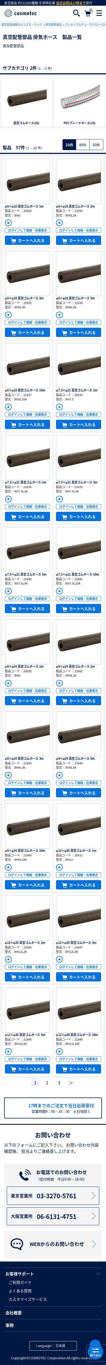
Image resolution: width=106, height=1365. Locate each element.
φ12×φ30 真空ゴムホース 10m (77, 1034)
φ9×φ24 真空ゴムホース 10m (25, 850)
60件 (96, 144)
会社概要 (13, 1313)
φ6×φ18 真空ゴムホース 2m (75, 206)
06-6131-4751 (54, 1216)
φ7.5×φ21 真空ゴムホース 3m (77, 482)
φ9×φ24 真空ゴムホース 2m (75, 666)
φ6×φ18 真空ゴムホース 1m (24, 206)
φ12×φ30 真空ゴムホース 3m (76, 942)
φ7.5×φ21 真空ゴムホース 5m (26, 574)
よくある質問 (20, 1290)
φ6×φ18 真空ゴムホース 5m (75, 298)
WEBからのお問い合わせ (54, 1244)
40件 (82, 144)
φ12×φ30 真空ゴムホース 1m (76, 850)
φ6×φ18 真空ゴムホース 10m (25, 390)
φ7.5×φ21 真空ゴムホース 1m (77, 390)
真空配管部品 (53, 24)
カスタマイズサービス (28, 1299)
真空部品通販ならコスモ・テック (22, 24)
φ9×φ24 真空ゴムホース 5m (75, 758)
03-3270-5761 (54, 1195)
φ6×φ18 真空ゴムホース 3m (24, 298)
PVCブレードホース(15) (79, 123)
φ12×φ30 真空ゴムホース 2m (25, 942)
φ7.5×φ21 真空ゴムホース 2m (26, 482)
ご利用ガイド (20, 1282)
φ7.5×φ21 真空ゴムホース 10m (77, 574)
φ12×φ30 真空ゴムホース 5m (25, 1034)
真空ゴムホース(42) (26, 123)
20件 (69, 144)
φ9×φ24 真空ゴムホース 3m (24, 758)
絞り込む (95, 1352)
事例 (9, 1325)
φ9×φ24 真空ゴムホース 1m (24, 666)
